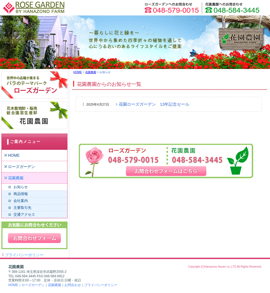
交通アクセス (24, 214)
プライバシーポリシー (24, 255)
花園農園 (15, 178)
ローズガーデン (21, 166)
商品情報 (20, 194)
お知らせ (20, 187)
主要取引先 (22, 208)
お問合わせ (72, 285)
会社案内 (20, 201)
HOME (14, 155)
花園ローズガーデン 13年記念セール (152, 104)
